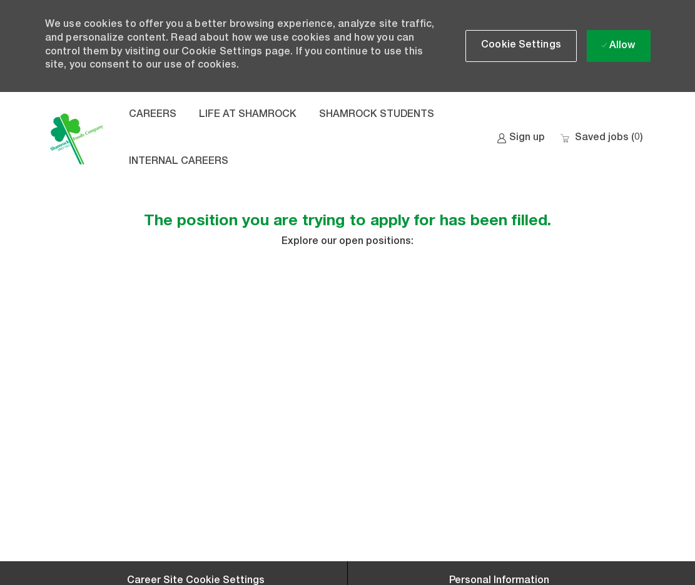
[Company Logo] (76, 139)
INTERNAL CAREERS (178, 162)
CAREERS (152, 115)
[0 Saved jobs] (601, 138)
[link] (521, 138)
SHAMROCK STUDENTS (376, 115)
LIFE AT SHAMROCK (248, 115)
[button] (521, 46)
